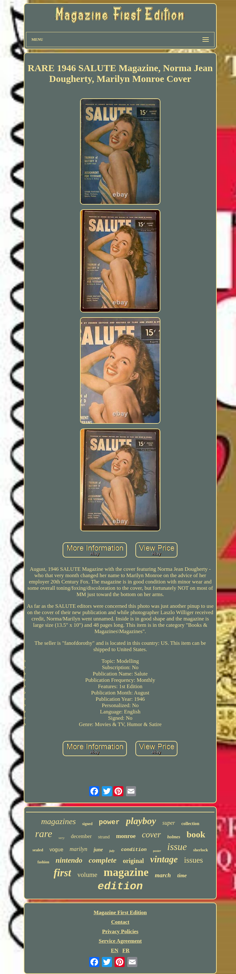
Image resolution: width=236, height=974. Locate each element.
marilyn (78, 849)
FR (126, 950)
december (81, 836)
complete (102, 860)
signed (87, 824)
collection (190, 823)
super (168, 823)
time (182, 875)
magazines (58, 821)
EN (114, 950)
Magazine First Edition (120, 912)
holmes (173, 837)
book (196, 834)
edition (120, 886)
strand (104, 836)
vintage (164, 859)
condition (134, 850)
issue (177, 846)
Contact (120, 922)
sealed (38, 850)
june (98, 849)
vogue (56, 849)
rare (43, 833)
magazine (126, 872)
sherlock (200, 850)
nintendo (69, 860)
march (163, 875)
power (109, 822)
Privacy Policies (120, 931)
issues (193, 860)
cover (151, 834)
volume (87, 874)
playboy (141, 821)
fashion (43, 862)
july (112, 851)
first (62, 872)
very (62, 838)
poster (157, 851)
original (133, 860)
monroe (126, 836)
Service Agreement (120, 941)
